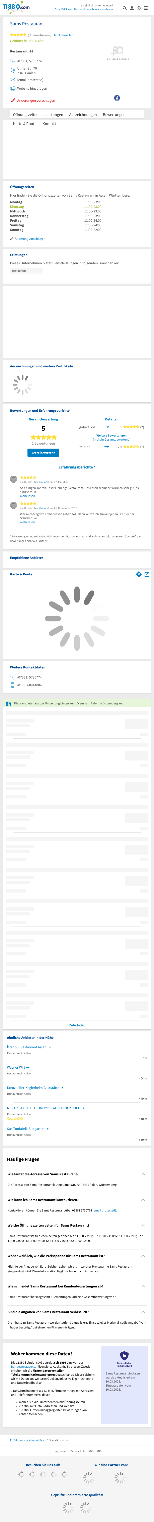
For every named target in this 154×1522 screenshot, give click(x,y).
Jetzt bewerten (43, 452)
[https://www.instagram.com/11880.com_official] (43, 1475)
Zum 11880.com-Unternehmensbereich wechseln (83, 9)
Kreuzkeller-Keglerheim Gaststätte (33, 1087)
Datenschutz (77, 1451)
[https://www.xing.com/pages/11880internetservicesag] (54, 1475)
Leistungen (54, 114)
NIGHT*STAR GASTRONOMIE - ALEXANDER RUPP (43, 1108)
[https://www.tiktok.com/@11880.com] (32, 1475)
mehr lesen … (29, 496)
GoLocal (44, 482)
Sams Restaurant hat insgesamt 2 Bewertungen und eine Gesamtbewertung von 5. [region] (62, 1297)
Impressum (60, 1451)
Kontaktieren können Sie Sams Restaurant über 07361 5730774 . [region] (62, 1210)
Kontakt (49, 123)
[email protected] (104, 1210)
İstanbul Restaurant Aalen (27, 1047)
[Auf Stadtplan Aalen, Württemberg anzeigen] (147, 574)
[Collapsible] (143, 1174)
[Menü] (147, 8)
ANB (98, 1451)
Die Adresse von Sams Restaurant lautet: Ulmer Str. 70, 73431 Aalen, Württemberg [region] (62, 1185)
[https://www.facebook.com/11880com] (21, 1475)
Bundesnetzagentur (24, 1366)
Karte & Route (24, 123)
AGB (90, 1451)
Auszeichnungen (83, 114)
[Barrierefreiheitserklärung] (140, 8)
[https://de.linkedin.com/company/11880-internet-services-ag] (65, 1475)
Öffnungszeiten (25, 114)
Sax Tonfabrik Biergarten (25, 1128)
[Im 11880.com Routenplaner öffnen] (139, 573)
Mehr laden (77, 1025)
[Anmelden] (133, 8)
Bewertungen (114, 114)
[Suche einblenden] (126, 8)
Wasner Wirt (16, 1067)
